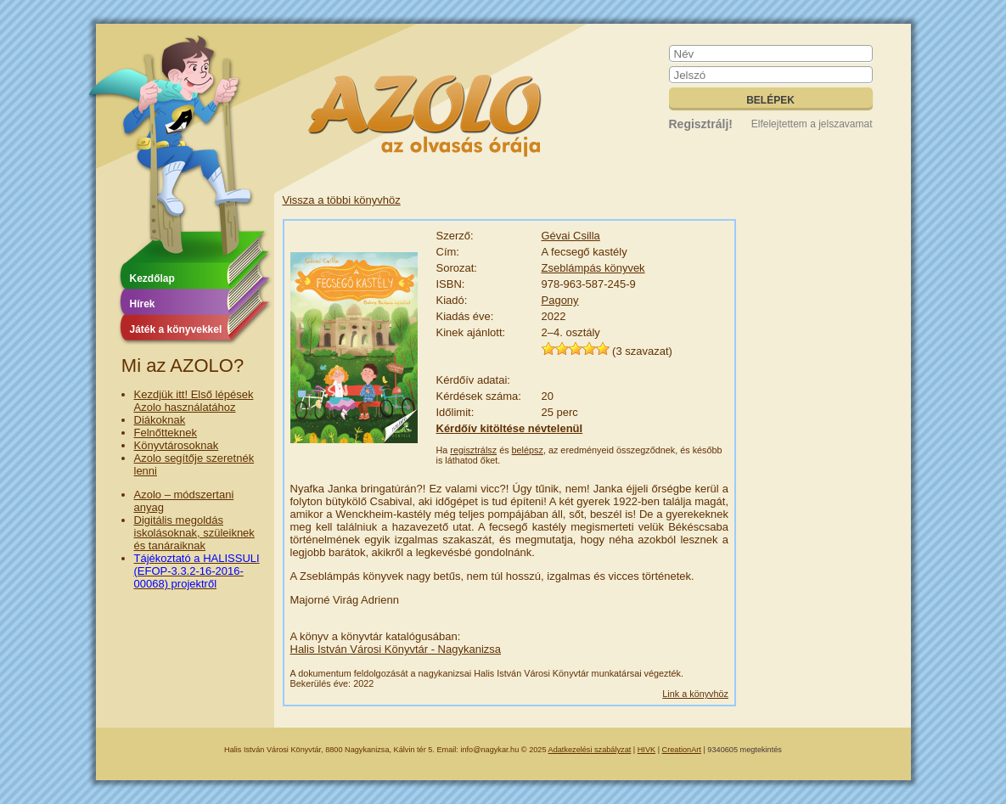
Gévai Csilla (571, 235)
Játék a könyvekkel (176, 329)
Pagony (560, 300)
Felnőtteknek (165, 432)
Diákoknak (160, 419)
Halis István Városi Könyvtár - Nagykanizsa (396, 649)
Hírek (142, 304)
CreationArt (681, 749)
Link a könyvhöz (695, 694)
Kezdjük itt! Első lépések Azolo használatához (194, 400)
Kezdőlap (152, 278)
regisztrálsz (473, 450)
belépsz (527, 450)
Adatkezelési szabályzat (590, 749)
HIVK (646, 749)
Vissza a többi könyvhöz (342, 200)
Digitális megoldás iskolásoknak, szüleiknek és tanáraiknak (194, 533)
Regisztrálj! (701, 124)
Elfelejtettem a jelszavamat (812, 124)
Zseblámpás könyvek (593, 267)
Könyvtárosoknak (176, 445)
